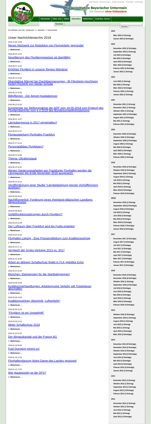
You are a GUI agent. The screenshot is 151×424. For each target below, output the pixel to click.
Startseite (93, 2)
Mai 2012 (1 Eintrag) (121, 413)
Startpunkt (30, 30)
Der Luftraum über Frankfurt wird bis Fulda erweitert (41, 226)
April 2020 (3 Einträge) (122, 151)
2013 (113, 376)
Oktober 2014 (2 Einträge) (123, 351)
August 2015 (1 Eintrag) (123, 321)
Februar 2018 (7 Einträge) (123, 226)
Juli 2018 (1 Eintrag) (121, 212)
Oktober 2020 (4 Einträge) (123, 137)
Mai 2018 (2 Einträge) (122, 219)
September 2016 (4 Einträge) (125, 285)
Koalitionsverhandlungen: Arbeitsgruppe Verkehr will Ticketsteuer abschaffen (49, 287)
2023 (113, 44)
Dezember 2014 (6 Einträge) (124, 344)
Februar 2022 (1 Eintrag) (123, 91)
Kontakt (129, 2)
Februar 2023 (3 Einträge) (123, 68)
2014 (113, 340)
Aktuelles (76, 19)
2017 (113, 234)
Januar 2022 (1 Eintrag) (122, 95)
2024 (113, 31)
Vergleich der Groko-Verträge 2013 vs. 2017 (36, 250)
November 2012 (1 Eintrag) (124, 403)
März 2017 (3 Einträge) (122, 259)
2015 (113, 310)
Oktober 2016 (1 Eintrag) (123, 282)
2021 (113, 100)
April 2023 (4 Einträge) (122, 62)
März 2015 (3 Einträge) (122, 334)
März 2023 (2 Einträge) (122, 65)
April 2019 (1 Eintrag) (122, 187)
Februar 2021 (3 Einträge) (123, 124)
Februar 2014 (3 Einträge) (123, 367)
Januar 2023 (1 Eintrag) (122, 72)
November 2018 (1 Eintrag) (124, 202)
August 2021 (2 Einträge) (123, 118)
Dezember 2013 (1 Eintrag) (124, 380)
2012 (113, 399)
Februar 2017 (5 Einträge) (123, 262)
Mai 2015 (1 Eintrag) (121, 328)
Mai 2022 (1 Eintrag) (121, 85)
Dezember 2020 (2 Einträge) (124, 134)
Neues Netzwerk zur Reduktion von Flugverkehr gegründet (45, 45)
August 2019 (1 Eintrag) (123, 177)
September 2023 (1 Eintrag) (124, 52)
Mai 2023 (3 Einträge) (122, 58)
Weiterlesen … (16, 50)
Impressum (105, 2)
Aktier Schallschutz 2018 (24, 324)
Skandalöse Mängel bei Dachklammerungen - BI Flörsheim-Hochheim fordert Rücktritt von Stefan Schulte (53, 83)
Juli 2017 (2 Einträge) (122, 245)
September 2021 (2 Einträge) (125, 114)
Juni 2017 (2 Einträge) (122, 249)
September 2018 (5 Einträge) (125, 206)
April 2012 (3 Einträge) (122, 417)
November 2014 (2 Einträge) (124, 347)
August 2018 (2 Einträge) (123, 209)
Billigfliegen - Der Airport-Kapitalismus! (32, 96)
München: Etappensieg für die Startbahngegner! (39, 274)
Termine (59, 24)
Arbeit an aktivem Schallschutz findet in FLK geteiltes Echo (46, 262)
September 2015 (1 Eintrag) (124, 318)
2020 (113, 130)
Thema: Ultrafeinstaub (22, 158)
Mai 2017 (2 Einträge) (122, 252)
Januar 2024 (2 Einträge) (123, 39)
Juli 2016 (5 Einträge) (122, 288)
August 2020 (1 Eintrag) (123, 144)
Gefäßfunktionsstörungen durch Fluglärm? (35, 214)
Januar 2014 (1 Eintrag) (122, 371)
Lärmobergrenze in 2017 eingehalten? (32, 122)
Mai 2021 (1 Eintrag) (121, 121)
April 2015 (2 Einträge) (122, 331)
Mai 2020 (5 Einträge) (122, 147)
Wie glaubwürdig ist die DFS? (27, 372)
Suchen (124, 26)
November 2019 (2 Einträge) (124, 167)
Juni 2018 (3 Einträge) (122, 216)
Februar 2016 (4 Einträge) (123, 305)
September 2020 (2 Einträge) (125, 141)
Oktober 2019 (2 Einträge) (123, 170)
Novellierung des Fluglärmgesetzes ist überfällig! (39, 57)
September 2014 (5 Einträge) (125, 354)
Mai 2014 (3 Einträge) (122, 361)
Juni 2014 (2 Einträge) (122, 357)
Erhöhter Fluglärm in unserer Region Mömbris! (38, 69)
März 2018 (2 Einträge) (122, 222)
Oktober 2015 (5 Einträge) (123, 314)
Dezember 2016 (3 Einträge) (124, 275)
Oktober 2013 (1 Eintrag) (123, 384)
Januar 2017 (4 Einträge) (123, 265)
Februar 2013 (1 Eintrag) (123, 394)
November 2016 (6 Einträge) (124, 278)
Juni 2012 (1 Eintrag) (121, 410)
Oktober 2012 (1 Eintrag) (123, 407)
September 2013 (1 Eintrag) (124, 387)
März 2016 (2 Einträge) (122, 301)
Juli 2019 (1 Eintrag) (121, 180)
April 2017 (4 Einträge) (122, 255)
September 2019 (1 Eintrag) (124, 173)
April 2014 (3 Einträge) (122, 364)
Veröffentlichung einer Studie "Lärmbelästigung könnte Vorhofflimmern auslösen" (53, 186)
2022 (113, 77)
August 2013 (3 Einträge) (123, 390)
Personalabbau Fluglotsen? (25, 146)
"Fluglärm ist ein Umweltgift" (26, 312)
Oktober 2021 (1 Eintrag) (123, 111)
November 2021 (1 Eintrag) (124, 108)
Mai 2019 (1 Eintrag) (121, 183)
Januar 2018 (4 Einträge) (123, 229)
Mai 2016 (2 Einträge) (122, 295)
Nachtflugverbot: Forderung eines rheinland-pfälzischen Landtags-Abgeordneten (50, 201)
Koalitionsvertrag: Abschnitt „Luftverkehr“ (34, 300)
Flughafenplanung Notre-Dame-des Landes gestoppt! (42, 360)
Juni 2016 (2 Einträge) (122, 292)
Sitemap (139, 2)
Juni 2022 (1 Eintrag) (121, 81)
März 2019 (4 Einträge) (122, 190)
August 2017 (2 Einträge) (123, 242)
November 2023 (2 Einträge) (124, 48)
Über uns (57, 19)
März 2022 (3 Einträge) (122, 88)
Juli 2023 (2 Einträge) (122, 55)
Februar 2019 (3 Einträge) (123, 193)
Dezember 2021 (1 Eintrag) (124, 104)
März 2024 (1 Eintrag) (122, 35)
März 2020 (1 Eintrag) (122, 154)
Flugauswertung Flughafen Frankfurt (31, 134)
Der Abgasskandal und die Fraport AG (32, 336)
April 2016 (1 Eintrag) (122, 298)
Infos (66, 19)
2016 (113, 271)
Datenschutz (118, 2)
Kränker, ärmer (102, 19)
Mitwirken (88, 19)
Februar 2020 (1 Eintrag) (123, 157)
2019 (113, 163)
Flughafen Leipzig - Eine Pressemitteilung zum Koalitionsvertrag (49, 238)
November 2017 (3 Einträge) (124, 239)
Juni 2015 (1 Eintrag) (121, 324)
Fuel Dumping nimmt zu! (24, 348)
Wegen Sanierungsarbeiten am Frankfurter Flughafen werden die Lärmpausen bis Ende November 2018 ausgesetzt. (50, 172)
